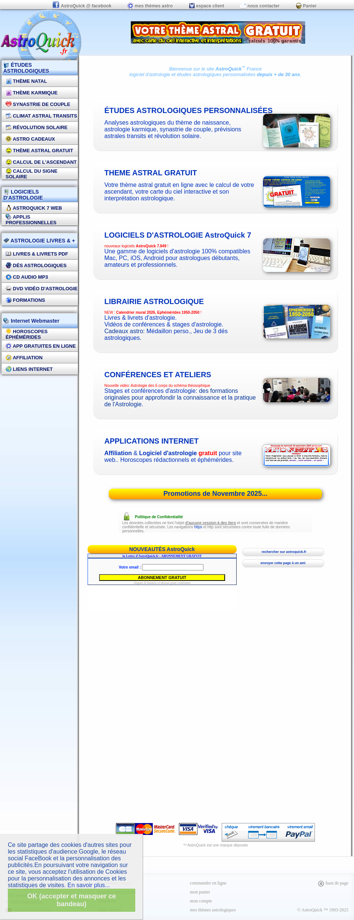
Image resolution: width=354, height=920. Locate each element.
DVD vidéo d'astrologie (42, 288)
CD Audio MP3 (27, 277)
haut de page (332, 883)
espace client (206, 6)
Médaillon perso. (168, 331)
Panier (306, 6)
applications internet (151, 441)
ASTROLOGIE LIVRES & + (39, 241)
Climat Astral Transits (41, 116)
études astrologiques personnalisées (216, 74)
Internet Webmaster (34, 321)
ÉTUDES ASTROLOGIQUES (26, 68)
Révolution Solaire (36, 127)
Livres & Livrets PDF (37, 254)
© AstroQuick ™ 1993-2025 (322, 910)
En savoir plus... (88, 885)
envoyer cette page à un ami (283, 563)
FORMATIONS (25, 300)
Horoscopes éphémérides (27, 334)
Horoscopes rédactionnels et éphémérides (176, 460)
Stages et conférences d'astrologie (150, 391)
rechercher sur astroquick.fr (283, 552)
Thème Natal (26, 81)
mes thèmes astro (150, 6)
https (198, 527)
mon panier (200, 892)
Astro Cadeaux (30, 139)
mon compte (201, 901)
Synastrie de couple (38, 104)
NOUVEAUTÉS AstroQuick (162, 549)
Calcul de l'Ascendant (41, 162)
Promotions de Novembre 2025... (215, 493)
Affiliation (24, 357)
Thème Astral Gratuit (39, 150)
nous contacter (259, 6)
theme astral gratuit (150, 173)
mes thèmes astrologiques (213, 910)
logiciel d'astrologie (149, 74)
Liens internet (29, 369)
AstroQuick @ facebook (82, 6)
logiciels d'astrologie (177, 235)
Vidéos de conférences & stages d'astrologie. (163, 324)
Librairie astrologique (154, 301)
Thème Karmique (32, 93)
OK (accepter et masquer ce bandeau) (71, 900)
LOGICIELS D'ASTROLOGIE (23, 195)
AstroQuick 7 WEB (34, 208)
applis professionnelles (31, 219)
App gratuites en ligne (41, 346)
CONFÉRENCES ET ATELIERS (157, 374)
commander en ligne (208, 883)
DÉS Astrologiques (36, 265)
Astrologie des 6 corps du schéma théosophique (170, 386)
